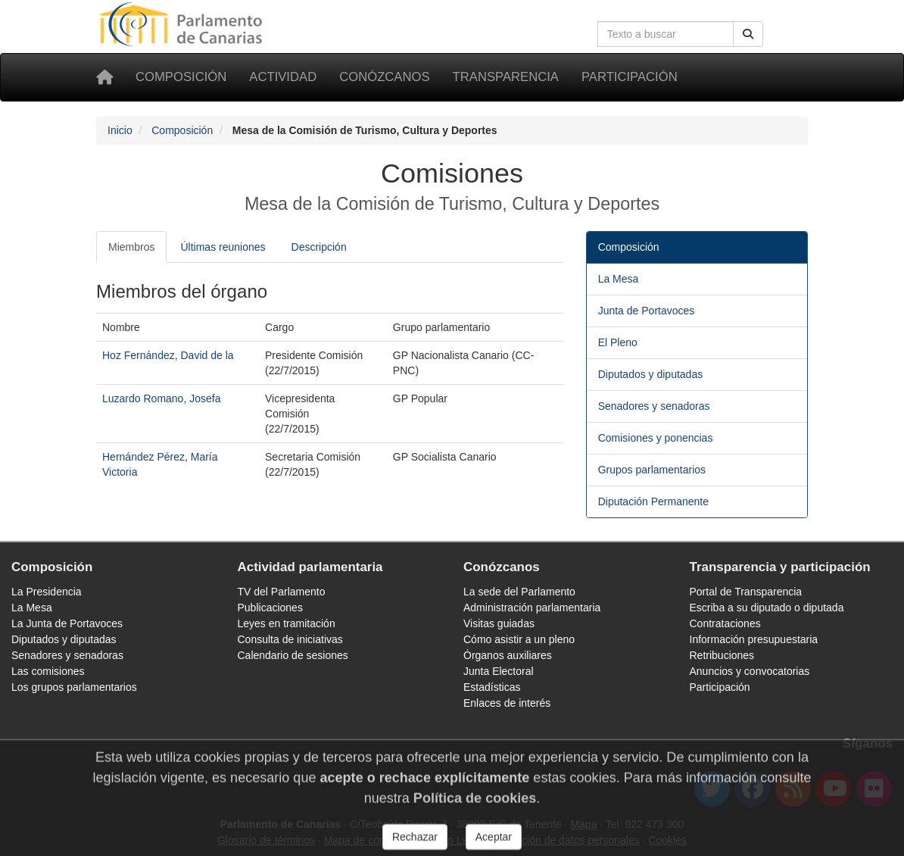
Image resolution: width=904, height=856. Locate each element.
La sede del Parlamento (519, 592)
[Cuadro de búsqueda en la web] (665, 34)
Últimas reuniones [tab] (222, 247)
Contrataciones (725, 623)
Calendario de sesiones (293, 655)
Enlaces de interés (506, 703)
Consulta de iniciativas (290, 639)
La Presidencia (46, 592)
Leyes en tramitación (286, 623)
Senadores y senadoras (654, 406)
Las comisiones (48, 671)
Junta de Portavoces (646, 311)
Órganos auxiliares (507, 655)
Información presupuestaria (754, 639)
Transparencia (506, 77)
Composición (181, 77)
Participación (629, 77)
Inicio (120, 130)
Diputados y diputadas (650, 374)
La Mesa (618, 279)
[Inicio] (104, 77)
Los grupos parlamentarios (74, 687)
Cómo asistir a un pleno (519, 639)
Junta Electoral (498, 671)
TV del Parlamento (282, 592)
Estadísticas (491, 687)
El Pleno (617, 342)
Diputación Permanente (653, 501)
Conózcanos (384, 77)
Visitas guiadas (499, 623)
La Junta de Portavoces (67, 623)
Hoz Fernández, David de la (168, 355)
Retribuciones (722, 655)
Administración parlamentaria (531, 607)
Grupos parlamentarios (652, 470)
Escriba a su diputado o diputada (767, 607)
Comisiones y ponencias (655, 438)
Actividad (282, 77)
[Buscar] (748, 34)
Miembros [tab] (131, 247)
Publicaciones (270, 607)
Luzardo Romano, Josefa (161, 398)
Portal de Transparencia (746, 592)
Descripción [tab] (319, 247)
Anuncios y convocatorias (750, 671)
